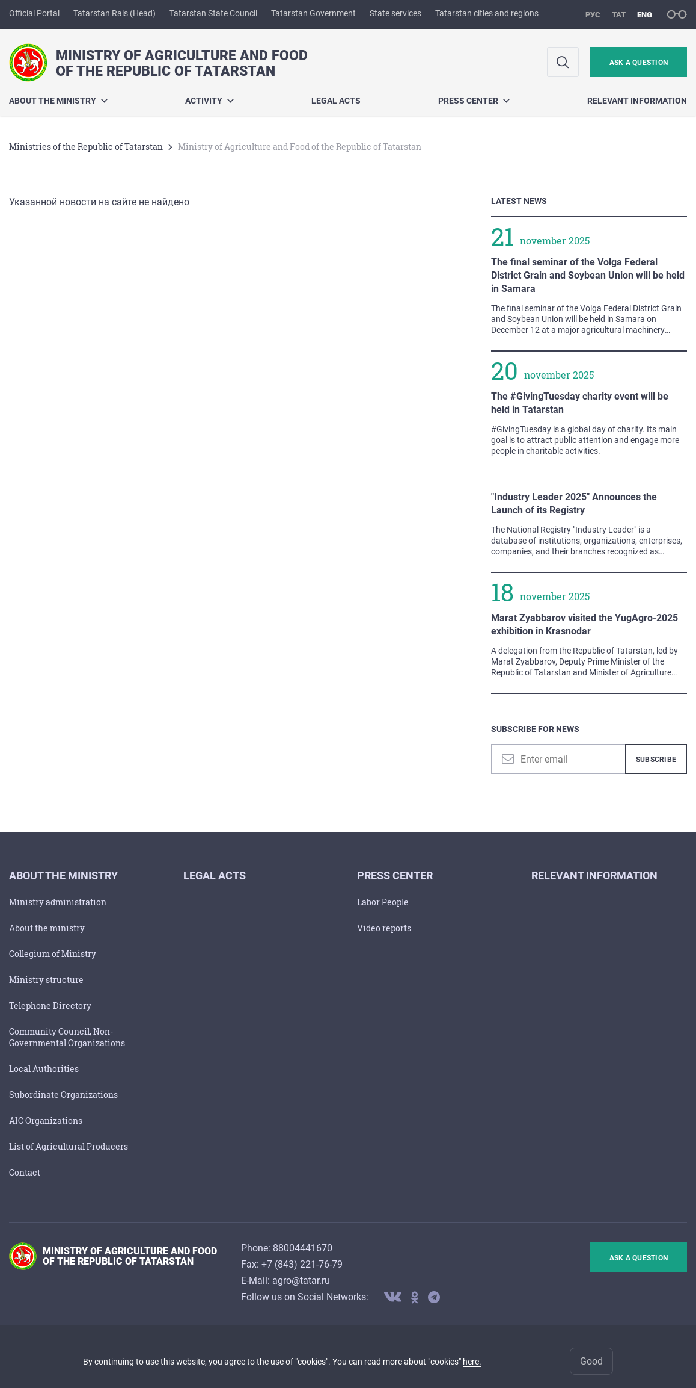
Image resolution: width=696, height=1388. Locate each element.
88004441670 (302, 1248)
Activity (209, 100)
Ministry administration (57, 902)
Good (591, 1361)
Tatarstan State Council (213, 13)
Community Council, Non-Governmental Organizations (67, 1037)
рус (592, 14)
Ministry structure (46, 979)
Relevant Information (637, 100)
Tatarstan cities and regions (487, 13)
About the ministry (58, 100)
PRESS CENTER (474, 100)
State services (395, 13)
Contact (24, 1172)
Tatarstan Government (313, 13)
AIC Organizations (45, 1120)
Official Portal (34, 13)
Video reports (384, 928)
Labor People (383, 902)
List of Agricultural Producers (68, 1146)
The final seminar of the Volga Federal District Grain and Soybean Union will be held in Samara (588, 275)
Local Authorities (44, 1068)
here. (472, 1361)
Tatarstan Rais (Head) (114, 13)
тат (619, 14)
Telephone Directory (50, 1005)
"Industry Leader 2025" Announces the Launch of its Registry (574, 503)
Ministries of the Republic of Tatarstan (86, 146)
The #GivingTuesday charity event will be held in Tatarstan (579, 403)
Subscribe (656, 759)
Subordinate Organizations (63, 1094)
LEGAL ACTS (336, 100)
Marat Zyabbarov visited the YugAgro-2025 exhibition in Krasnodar (584, 624)
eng (644, 14)
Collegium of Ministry (52, 953)
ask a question (638, 62)
